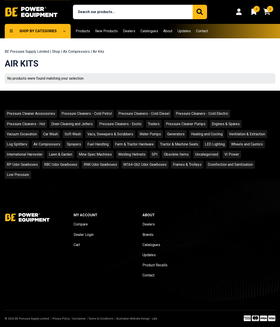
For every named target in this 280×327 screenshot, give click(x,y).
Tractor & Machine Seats (179, 144)
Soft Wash (73, 134)
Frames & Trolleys (187, 164)
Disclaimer (79, 318)
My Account (85, 215)
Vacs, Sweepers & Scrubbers (110, 134)
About (167, 31)
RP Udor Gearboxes (22, 164)
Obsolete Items (176, 154)
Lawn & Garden (60, 154)
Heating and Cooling (207, 134)
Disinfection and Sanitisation (230, 164)
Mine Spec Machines (95, 154)
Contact (202, 31)
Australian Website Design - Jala (136, 318)
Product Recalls (154, 265)
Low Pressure (18, 175)
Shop (56, 51)
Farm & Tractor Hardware (134, 144)
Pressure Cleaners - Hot (26, 124)
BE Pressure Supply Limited (27, 51)
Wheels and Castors (247, 144)
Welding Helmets (131, 154)
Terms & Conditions (100, 318)
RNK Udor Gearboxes (100, 164)
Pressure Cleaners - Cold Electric (202, 113)
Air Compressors (76, 51)
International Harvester (25, 154)
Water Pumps (150, 134)
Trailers (154, 124)
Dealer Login (84, 235)
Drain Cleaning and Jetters (72, 124)
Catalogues (149, 31)
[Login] (240, 12)
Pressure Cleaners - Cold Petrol (86, 113)
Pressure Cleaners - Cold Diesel (143, 113)
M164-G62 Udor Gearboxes (145, 164)
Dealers (129, 31)
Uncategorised (206, 154)
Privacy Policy (61, 318)
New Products (106, 31)
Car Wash (50, 134)
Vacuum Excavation (22, 134)
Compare (81, 224)
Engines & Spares (226, 124)
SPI (155, 154)
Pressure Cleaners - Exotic (120, 124)
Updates (184, 31)
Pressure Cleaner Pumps (185, 124)
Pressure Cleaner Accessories (31, 113)
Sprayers (74, 144)
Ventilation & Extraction (247, 134)
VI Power (231, 154)
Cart (77, 245)
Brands (148, 235)
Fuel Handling (98, 144)
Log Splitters (17, 144)
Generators (176, 134)
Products (83, 31)
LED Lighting (215, 144)
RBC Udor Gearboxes (60, 164)
